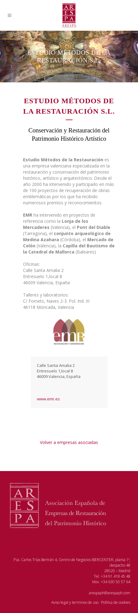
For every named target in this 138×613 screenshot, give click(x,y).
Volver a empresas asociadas (69, 442)
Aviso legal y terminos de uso (74, 602)
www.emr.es (48, 399)
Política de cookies (115, 602)
